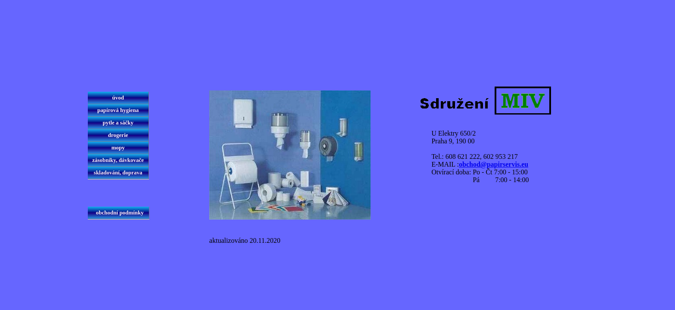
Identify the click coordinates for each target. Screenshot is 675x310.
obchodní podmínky (118, 212)
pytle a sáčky (118, 122)
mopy (118, 147)
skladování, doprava (118, 172)
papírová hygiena (118, 110)
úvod (118, 97)
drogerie (118, 135)
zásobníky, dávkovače (118, 160)
